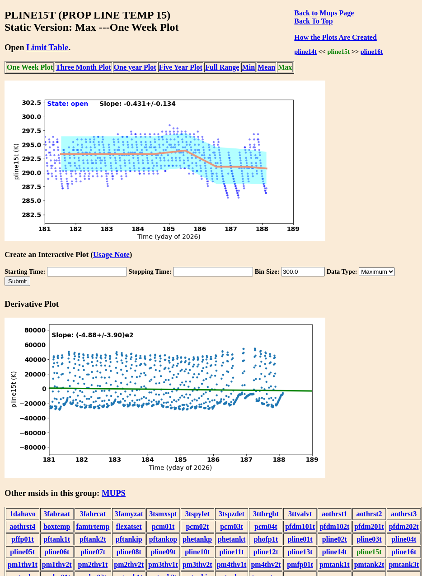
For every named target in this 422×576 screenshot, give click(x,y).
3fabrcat (93, 514)
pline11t (231, 552)
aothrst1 (334, 514)
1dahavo (22, 514)
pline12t (265, 552)
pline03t (368, 539)
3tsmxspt (163, 514)
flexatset (129, 526)
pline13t (300, 552)
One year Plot (135, 67)
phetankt (231, 539)
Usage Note (111, 254)
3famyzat (129, 514)
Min (248, 67)
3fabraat (56, 514)
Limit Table (47, 47)
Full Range (222, 67)
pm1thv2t (57, 564)
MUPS (114, 493)
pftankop (163, 539)
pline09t (162, 552)
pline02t (334, 539)
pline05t (22, 552)
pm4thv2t (266, 564)
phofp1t (266, 539)
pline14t (305, 51)
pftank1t (56, 539)
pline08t (129, 552)
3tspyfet (197, 514)
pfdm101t (300, 526)
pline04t (403, 539)
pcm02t (197, 526)
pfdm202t (404, 526)
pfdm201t (369, 526)
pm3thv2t (197, 564)
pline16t (372, 51)
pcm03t (231, 526)
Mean (266, 67)
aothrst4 (22, 526)
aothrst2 (369, 514)
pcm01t (163, 526)
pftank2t (93, 539)
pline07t (92, 552)
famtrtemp (93, 526)
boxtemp (56, 526)
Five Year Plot (180, 67)
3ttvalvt (300, 514)
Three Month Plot (83, 67)
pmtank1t (334, 564)
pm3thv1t (163, 564)
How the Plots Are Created (335, 37)
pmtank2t (369, 564)
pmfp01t (300, 564)
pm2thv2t (129, 564)
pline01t (300, 539)
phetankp (197, 539)
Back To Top (313, 21)
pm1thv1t (23, 564)
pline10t (197, 552)
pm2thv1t (93, 564)
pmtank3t (404, 564)
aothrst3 (404, 514)
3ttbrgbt (266, 514)
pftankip (129, 539)
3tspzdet (231, 514)
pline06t (56, 552)
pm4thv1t (232, 564)
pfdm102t (334, 526)
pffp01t (22, 539)
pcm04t (265, 526)
